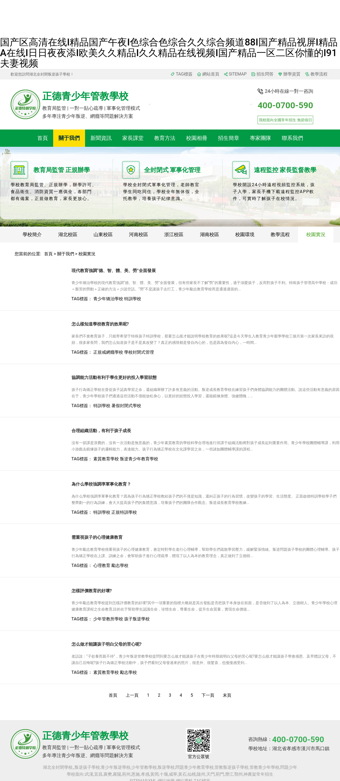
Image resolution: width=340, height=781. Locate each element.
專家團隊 (260, 138)
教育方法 (164, 138)
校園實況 (315, 234)
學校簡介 (32, 234)
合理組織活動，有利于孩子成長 (101, 430)
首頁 (42, 138)
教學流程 (319, 74)
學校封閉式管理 (139, 352)
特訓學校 (132, 298)
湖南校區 (209, 234)
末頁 (227, 695)
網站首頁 (210, 74)
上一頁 (132, 695)
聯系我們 (292, 138)
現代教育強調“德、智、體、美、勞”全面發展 (114, 270)
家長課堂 (133, 138)
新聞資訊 (101, 138)
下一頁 (208, 695)
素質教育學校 (106, 458)
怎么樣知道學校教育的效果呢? (100, 324)
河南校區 (138, 234)
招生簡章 (228, 138)
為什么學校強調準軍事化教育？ (101, 484)
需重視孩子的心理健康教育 (97, 537)
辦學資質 (291, 74)
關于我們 (69, 138)
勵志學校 (119, 565)
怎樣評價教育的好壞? (92, 590)
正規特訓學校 (124, 512)
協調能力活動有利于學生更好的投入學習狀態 (114, 377)
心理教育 (101, 565)
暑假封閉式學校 (126, 405)
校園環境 (244, 234)
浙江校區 (173, 234)
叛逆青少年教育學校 (139, 458)
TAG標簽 (184, 74)
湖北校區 (67, 234)
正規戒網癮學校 (108, 352)
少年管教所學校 (108, 618)
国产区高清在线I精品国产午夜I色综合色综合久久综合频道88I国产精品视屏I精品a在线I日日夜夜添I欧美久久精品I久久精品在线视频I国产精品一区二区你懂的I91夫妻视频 (169, 53)
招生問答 (265, 74)
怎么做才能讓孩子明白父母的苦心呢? (107, 644)
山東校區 (103, 234)
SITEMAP (238, 74)
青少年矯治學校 (108, 298)
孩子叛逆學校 (137, 618)
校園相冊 (196, 138)
